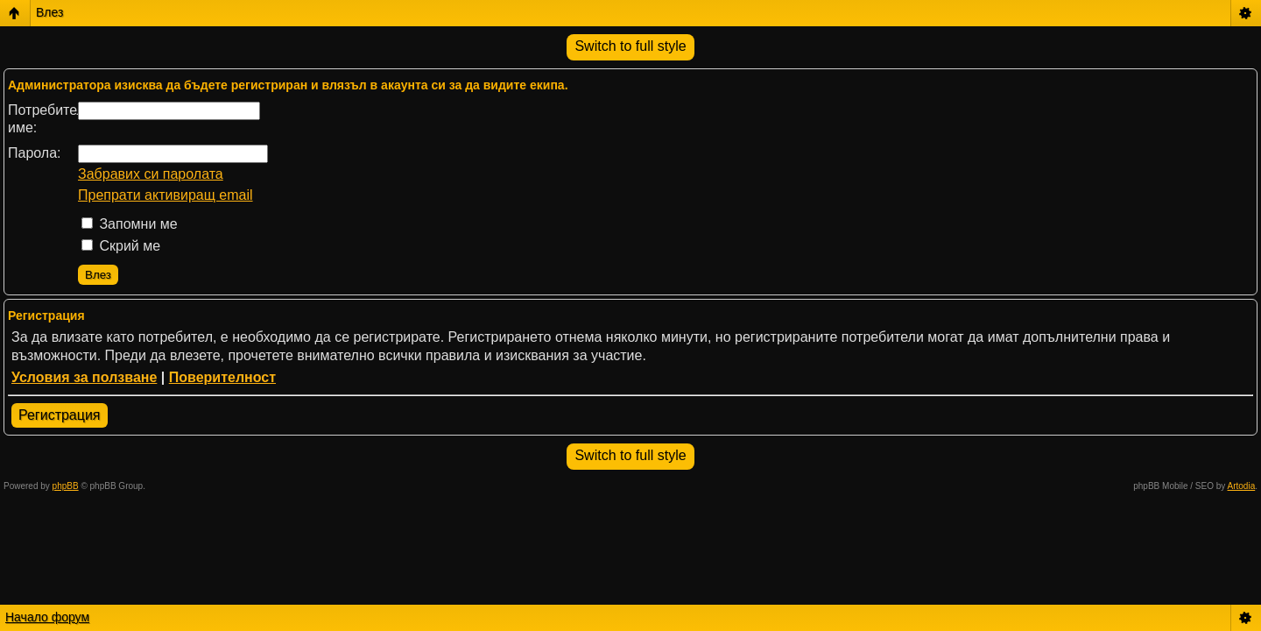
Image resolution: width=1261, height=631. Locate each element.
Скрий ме (120, 245)
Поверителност (222, 377)
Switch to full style (630, 46)
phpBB (66, 486)
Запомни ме (129, 223)
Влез (49, 12)
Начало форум (47, 617)
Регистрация (59, 415)
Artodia (1242, 486)
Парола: (34, 152)
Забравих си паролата (150, 174)
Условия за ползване (84, 377)
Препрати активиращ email (165, 195)
